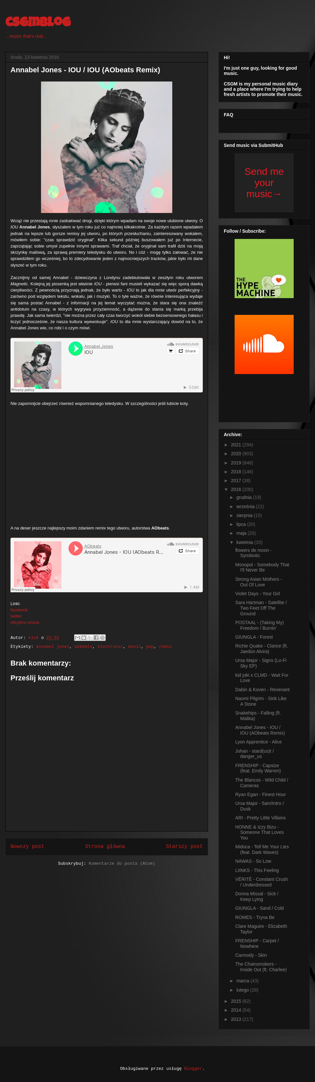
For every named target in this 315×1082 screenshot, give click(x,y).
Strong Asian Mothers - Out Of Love (258, 581)
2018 (236, 471)
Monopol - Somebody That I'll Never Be (262, 567)
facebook (19, 609)
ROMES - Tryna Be (255, 917)
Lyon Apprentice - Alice (258, 741)
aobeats (83, 646)
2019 (236, 462)
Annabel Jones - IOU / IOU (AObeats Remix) (260, 730)
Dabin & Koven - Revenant (262, 689)
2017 (236, 480)
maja (241, 533)
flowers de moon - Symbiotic (253, 553)
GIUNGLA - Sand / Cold (259, 908)
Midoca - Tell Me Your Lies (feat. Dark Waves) (262, 849)
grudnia (244, 497)
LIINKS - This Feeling (257, 870)
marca (243, 980)
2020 (236, 453)
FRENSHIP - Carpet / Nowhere (257, 943)
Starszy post (184, 847)
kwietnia (245, 542)
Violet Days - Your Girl (257, 593)
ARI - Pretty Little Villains (260, 817)
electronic (110, 646)
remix (165, 646)
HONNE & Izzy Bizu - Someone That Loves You (259, 832)
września (246, 506)
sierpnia (245, 515)
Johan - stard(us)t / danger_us (254, 753)
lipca (241, 524)
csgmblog (38, 23)
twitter (16, 616)
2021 (236, 444)
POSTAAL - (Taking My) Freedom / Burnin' (259, 625)
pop (150, 646)
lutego (243, 990)
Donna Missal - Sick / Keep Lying (256, 896)
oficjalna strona (24, 622)
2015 (236, 1001)
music (134, 646)
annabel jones (52, 646)
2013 (236, 1019)
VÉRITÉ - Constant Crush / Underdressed (261, 882)
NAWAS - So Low (253, 861)
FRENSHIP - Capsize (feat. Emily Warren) (258, 768)
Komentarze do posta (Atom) (122, 863)
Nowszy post (27, 847)
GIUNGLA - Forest (254, 637)
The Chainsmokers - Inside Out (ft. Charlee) (261, 966)
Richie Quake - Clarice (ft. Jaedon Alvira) (261, 648)
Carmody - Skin (251, 955)
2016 (236, 489)
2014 (236, 1010)
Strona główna (105, 847)
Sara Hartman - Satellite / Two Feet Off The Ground (261, 608)
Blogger (193, 1068)
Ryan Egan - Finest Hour (260, 794)
